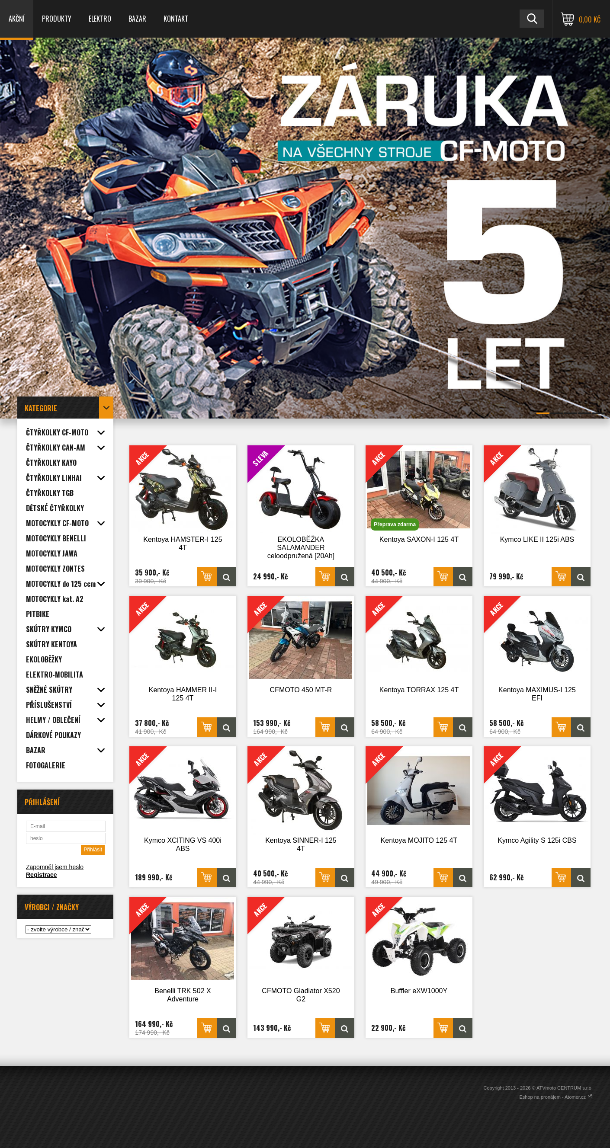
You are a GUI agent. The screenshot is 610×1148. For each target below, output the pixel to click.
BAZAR (137, 18)
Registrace (41, 874)
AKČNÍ (17, 18)
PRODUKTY (56, 18)
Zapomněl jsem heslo (54, 866)
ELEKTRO (100, 18)
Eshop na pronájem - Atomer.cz (556, 1097)
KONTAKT (176, 18)
